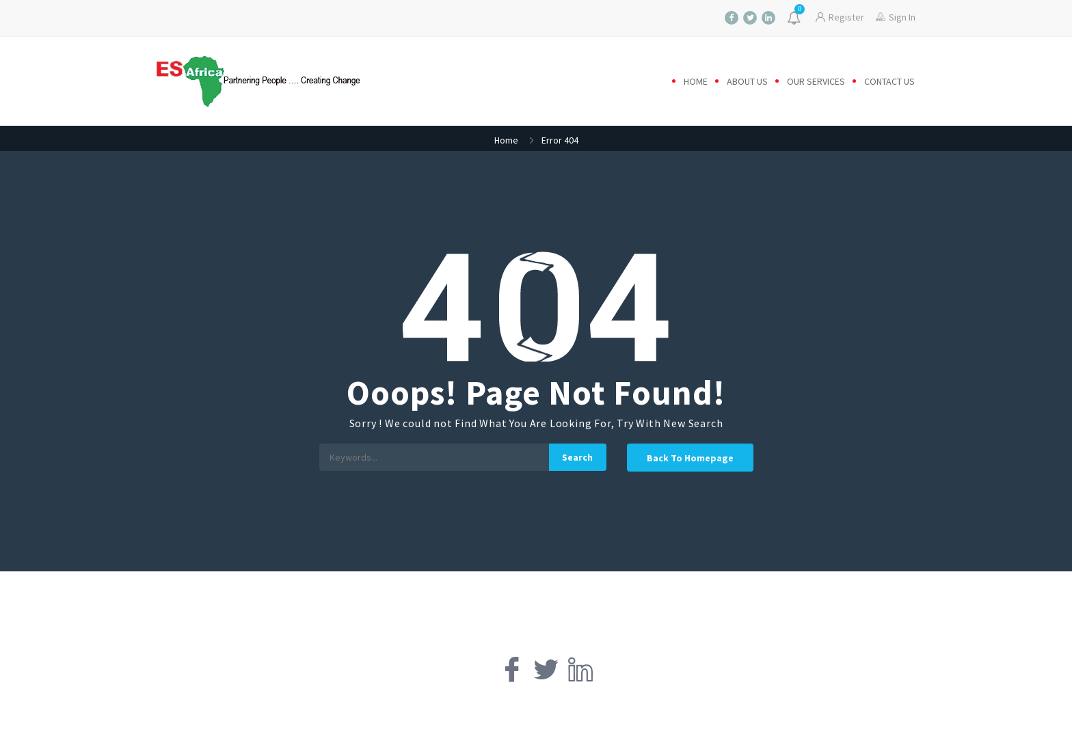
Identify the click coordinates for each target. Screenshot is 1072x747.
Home (696, 81)
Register (840, 17)
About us (747, 81)
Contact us (889, 81)
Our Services (816, 81)
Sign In (895, 17)
